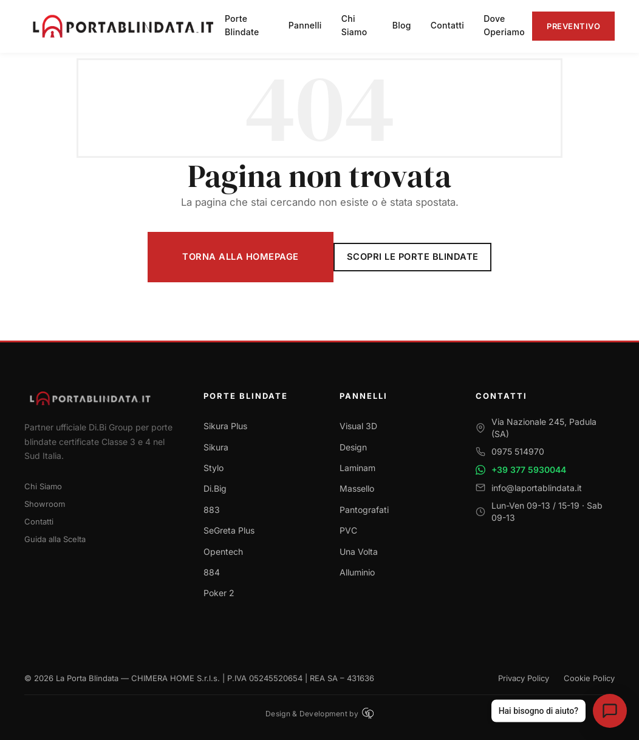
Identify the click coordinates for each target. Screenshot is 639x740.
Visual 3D (358, 426)
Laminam (357, 468)
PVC (348, 530)
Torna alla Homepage (240, 256)
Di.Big (215, 488)
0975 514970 (517, 451)
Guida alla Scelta (55, 539)
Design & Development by (319, 713)
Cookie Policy (589, 678)
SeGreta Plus (229, 530)
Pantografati (364, 509)
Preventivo (573, 26)
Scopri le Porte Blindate (413, 256)
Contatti (38, 521)
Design (353, 447)
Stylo (213, 468)
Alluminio (357, 572)
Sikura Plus (225, 426)
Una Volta (359, 551)
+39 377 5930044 (528, 469)
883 (211, 509)
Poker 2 (218, 593)
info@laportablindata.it (536, 488)
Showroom (44, 504)
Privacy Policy (523, 678)
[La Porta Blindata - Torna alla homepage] (124, 26)
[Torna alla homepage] (99, 398)
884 (211, 572)
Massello (357, 488)
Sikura (215, 447)
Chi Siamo (43, 486)
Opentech (223, 551)
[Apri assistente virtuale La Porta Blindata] (610, 711)
